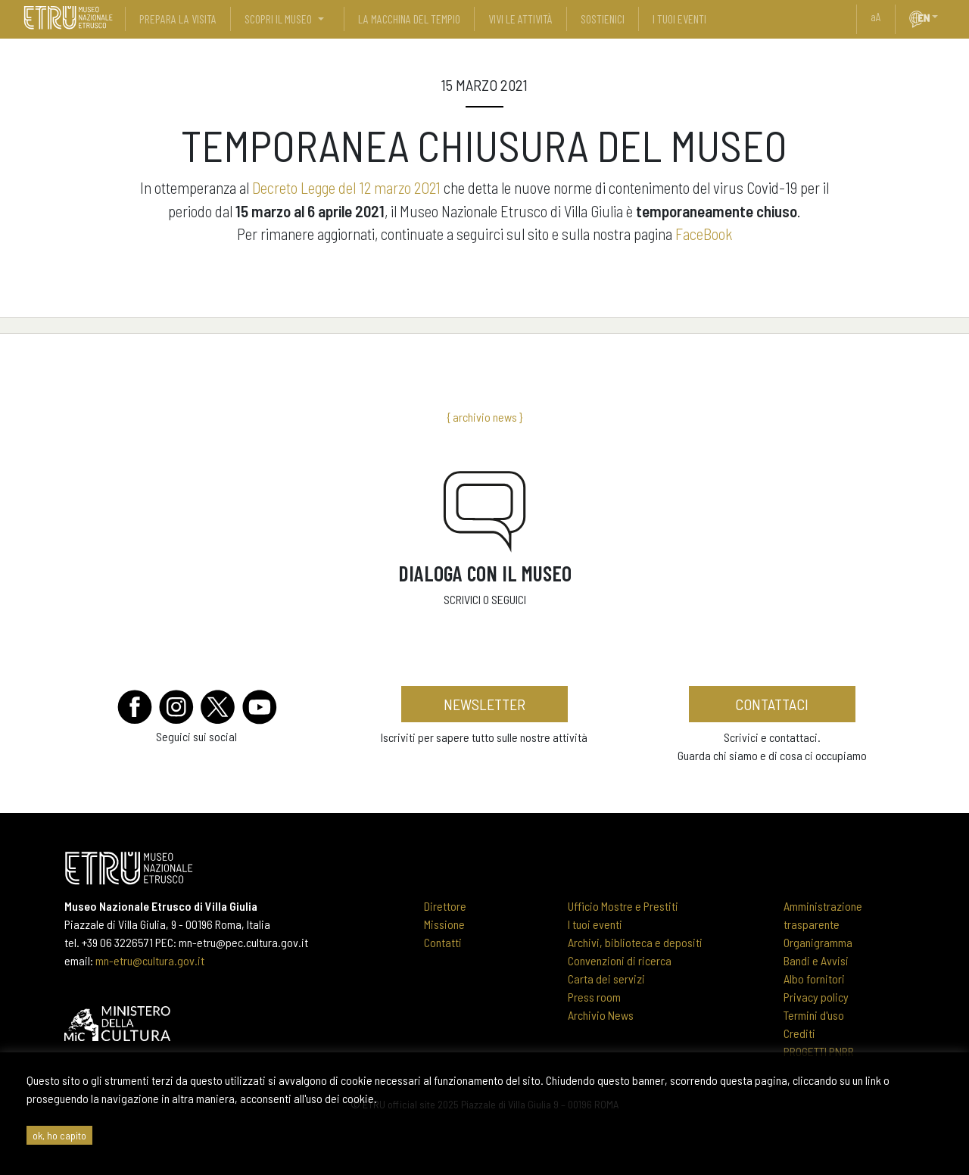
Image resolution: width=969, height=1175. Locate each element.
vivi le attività (520, 18)
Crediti (799, 1033)
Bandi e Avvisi (816, 960)
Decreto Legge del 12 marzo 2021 (346, 187)
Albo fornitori (814, 978)
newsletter (484, 704)
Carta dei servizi (606, 978)
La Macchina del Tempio (409, 18)
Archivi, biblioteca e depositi (635, 942)
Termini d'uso (814, 1015)
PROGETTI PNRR (819, 1051)
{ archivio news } (484, 417)
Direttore (445, 906)
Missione (444, 924)
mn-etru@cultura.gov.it (149, 960)
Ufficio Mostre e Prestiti (623, 906)
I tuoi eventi (595, 924)
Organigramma (818, 942)
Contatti (443, 942)
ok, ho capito (59, 1135)
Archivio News (601, 1015)
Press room (594, 997)
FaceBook (703, 233)
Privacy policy (816, 997)
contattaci (772, 704)
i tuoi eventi (679, 18)
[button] (941, 17)
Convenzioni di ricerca (619, 960)
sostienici (603, 18)
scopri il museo (278, 18)
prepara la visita (178, 18)
